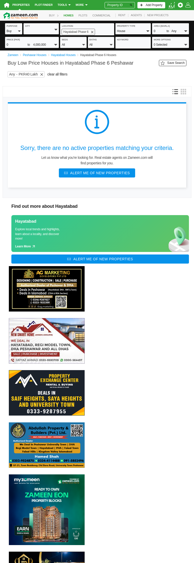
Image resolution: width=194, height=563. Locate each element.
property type (126, 26)
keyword (123, 39)
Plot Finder (44, 4)
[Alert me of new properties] (97, 172)
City (27, 26)
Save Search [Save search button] (173, 63)
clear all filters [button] (57, 74)
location (67, 26)
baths (93, 39)
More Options (162, 39)
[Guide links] (100, 233)
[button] (14, 31)
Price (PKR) (13, 39)
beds (65, 39)
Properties (21, 4)
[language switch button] (171, 5)
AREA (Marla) (162, 26)
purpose (12, 26)
